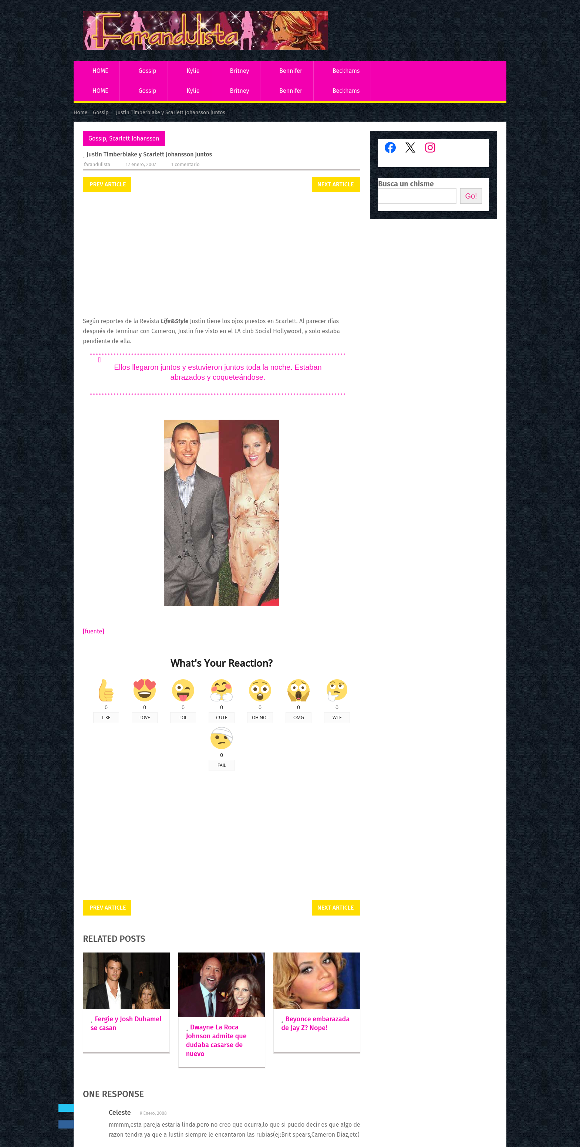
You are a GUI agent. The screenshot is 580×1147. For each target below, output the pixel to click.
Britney (239, 70)
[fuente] (93, 631)
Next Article (335, 184)
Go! (471, 196)
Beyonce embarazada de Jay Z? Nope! (315, 1023)
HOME (100, 70)
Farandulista (97, 164)
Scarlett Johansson (134, 138)
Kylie (193, 70)
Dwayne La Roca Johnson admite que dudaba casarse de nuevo (216, 1040)
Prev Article (108, 184)
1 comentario (185, 164)
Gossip (147, 70)
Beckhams (346, 70)
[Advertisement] (221, 255)
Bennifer (290, 70)
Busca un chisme (406, 183)
